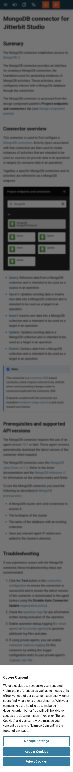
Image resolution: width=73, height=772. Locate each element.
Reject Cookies (36, 761)
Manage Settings (36, 741)
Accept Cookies (36, 752)
